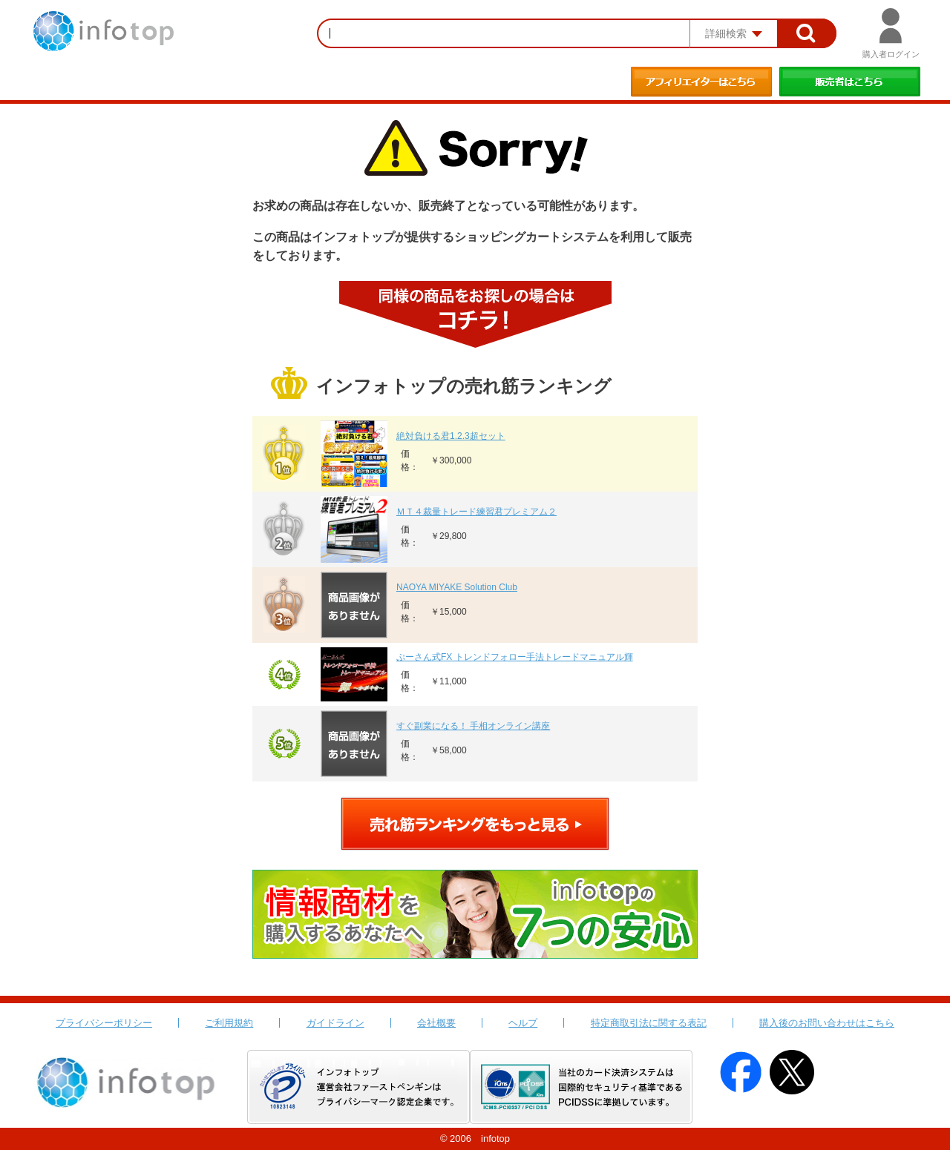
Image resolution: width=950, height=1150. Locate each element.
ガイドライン (335, 1022)
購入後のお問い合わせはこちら (826, 1022)
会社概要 (436, 1022)
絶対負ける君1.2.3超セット (450, 436)
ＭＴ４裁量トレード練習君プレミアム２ (476, 511)
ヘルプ (522, 1022)
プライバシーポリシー (104, 1022)
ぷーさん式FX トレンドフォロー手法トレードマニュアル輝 (514, 657)
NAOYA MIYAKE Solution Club (456, 587)
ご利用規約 (229, 1022)
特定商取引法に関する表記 (649, 1022)
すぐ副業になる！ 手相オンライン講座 (473, 726)
